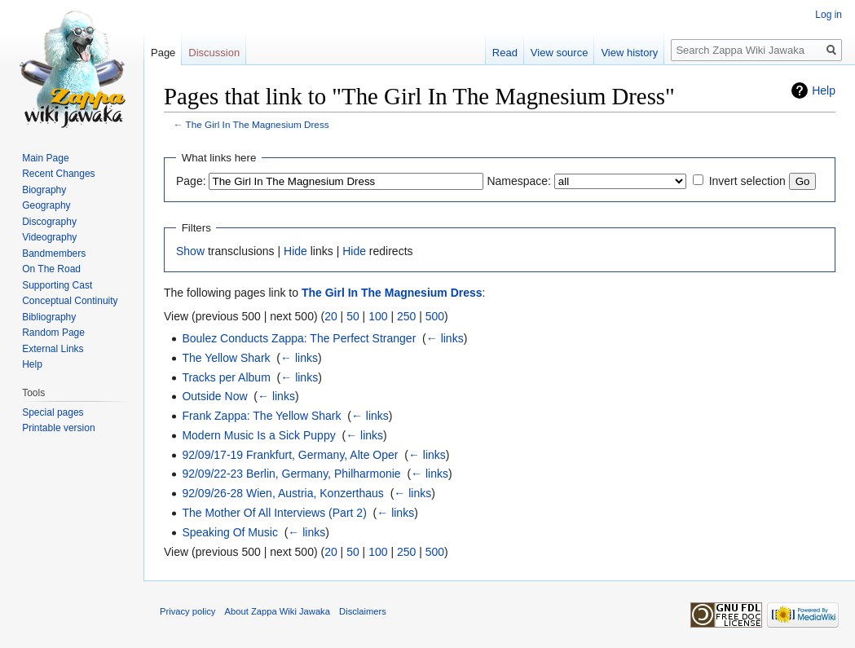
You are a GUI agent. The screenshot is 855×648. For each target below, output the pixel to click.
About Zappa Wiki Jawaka (277, 611)
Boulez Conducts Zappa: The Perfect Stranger (299, 338)
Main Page (45, 158)
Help (823, 90)
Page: (191, 180)
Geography (46, 205)
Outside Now (214, 396)
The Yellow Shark (226, 357)
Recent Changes (58, 173)
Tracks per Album (226, 377)
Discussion (214, 52)
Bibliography (49, 317)
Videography (49, 237)
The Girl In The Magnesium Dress (257, 124)
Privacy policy (187, 611)
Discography (49, 221)
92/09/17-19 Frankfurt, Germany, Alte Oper (290, 454)
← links (445, 338)
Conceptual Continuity (69, 300)
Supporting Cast (57, 285)
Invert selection (747, 180)
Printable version (58, 428)
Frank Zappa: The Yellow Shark (261, 415)
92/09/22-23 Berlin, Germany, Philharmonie (291, 473)
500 (434, 316)
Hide (295, 251)
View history (629, 52)
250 (406, 316)
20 (330, 316)
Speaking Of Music (230, 532)
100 (377, 316)
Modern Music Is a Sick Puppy (258, 435)
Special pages (52, 412)
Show (190, 251)
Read (505, 52)
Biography (44, 190)
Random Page (53, 332)
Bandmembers (54, 253)
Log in (828, 14)
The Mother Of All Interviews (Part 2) (274, 512)
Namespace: (519, 180)
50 (352, 316)
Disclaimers (362, 611)
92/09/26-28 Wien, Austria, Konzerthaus (282, 493)
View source (559, 52)
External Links (52, 349)
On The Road (51, 269)
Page (163, 52)
